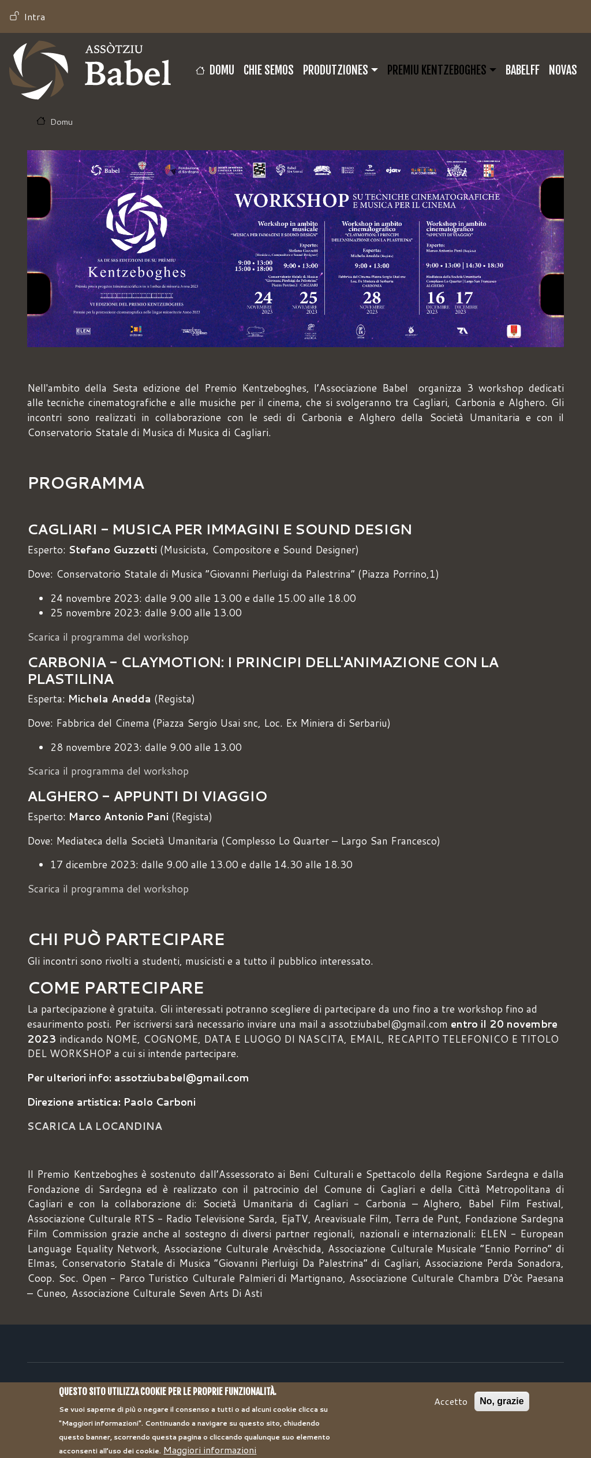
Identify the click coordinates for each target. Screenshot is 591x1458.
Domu (222, 70)
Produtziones (335, 70)
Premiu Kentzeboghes (437, 70)
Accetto (450, 1407)
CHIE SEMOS (269, 70)
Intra (34, 16)
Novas (563, 70)
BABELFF (523, 70)
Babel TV (90, 70)
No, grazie (501, 1407)
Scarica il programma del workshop (108, 637)
